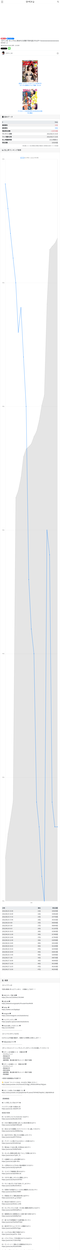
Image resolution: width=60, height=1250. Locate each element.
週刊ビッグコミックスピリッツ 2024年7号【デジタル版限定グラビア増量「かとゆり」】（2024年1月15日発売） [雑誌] (30, 84)
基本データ (7, 117)
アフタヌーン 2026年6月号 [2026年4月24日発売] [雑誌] (30, 112)
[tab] (30, 117)
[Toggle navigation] (58, 2)
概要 (5, 980)
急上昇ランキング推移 (11, 150)
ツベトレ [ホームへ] (30, 2)
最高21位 (3, 38)
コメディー (10, 38)
